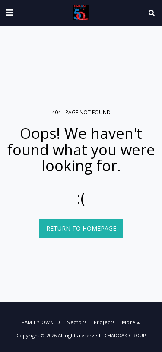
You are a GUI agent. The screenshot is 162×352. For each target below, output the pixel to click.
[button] (9, 12)
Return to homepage (81, 228)
